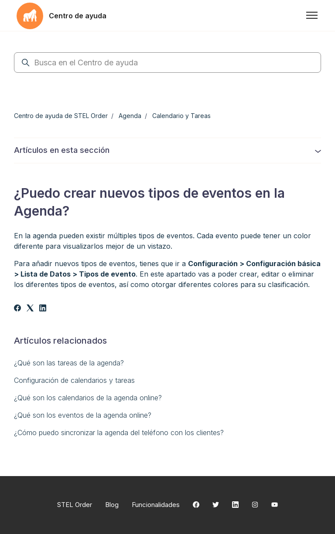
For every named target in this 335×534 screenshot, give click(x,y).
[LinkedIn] (42, 308)
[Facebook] (17, 308)
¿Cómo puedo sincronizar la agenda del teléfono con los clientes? (119, 432)
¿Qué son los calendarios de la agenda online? (88, 397)
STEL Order (74, 504)
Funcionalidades (156, 504)
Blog (112, 504)
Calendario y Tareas (181, 115)
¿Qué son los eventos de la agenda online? (82, 415)
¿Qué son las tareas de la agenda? (69, 362)
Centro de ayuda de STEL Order (61, 115)
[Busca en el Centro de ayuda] (167, 62)
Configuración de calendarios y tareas (74, 380)
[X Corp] (30, 308)
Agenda (130, 115)
